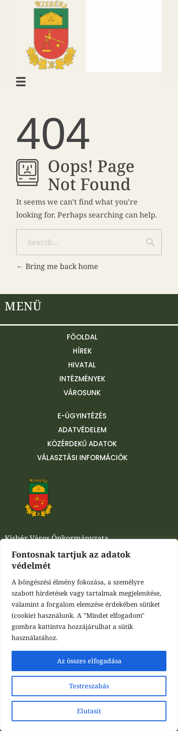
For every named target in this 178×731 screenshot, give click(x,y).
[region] (89, 635)
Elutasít (89, 710)
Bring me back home (57, 266)
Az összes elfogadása (89, 660)
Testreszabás (89, 685)
